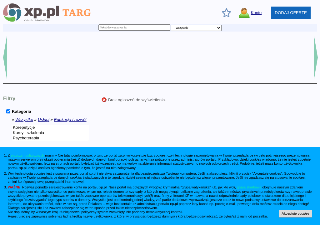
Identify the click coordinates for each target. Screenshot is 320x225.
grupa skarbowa (249, 187)
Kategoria (21, 111)
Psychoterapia (50, 138)
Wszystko (24, 119)
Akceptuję (295, 213)
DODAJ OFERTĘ (291, 12)
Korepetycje (50, 127)
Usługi (43, 119)
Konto (256, 12)
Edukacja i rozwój (70, 119)
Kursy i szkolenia (50, 133)
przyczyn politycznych (27, 155)
